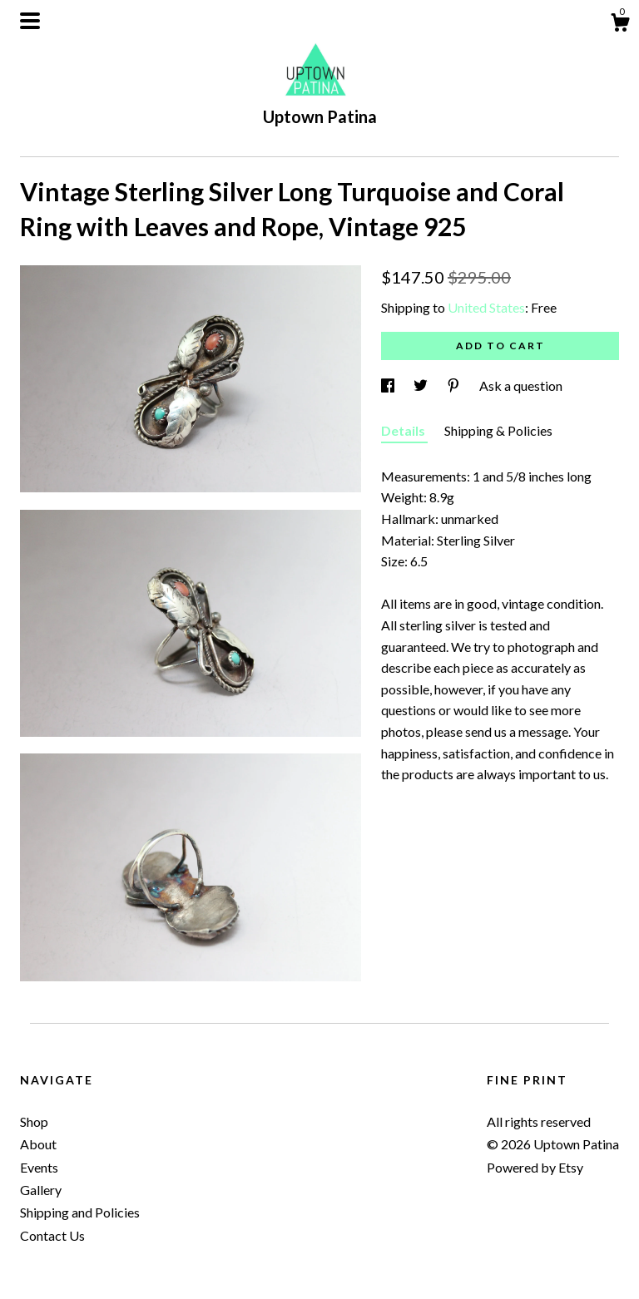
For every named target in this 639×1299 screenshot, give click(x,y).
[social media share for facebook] (389, 385)
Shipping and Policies (80, 1212)
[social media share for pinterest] (455, 385)
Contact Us (52, 1235)
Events (39, 1167)
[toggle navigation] (30, 20)
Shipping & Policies (498, 430)
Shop (34, 1121)
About (38, 1144)
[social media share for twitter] (422, 385)
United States (486, 307)
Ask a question (520, 385)
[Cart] (620, 24)
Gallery (41, 1190)
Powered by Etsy (535, 1167)
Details (404, 430)
